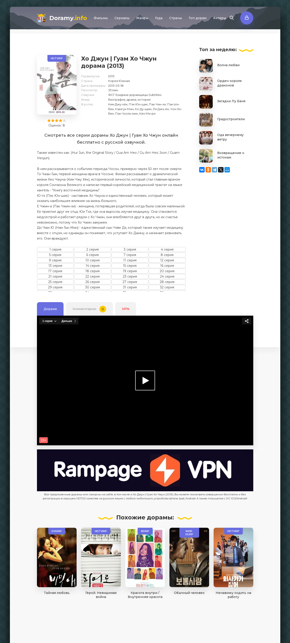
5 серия (55, 255)
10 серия (92, 260)
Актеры (219, 18)
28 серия (167, 282)
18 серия (92, 271)
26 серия (92, 282)
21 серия (55, 276)
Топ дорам (197, 18)
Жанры (142, 18)
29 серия (55, 287)
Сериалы (121, 18)
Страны (175, 18)
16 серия (167, 266)
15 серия (130, 266)
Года (158, 18)
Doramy (68, 18)
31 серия (130, 287)
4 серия (167, 249)
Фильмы (101, 18)
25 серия (55, 282)
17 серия (55, 271)
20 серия (167, 271)
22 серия (92, 276)
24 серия (167, 276)
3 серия (130, 249)
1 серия (55, 249)
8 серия (167, 255)
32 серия (167, 287)
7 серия (129, 255)
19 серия (130, 271)
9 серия (55, 260)
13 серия (55, 266)
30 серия (92, 287)
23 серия (130, 276)
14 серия (93, 266)
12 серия (167, 260)
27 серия (130, 282)
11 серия (130, 260)
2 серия (92, 249)
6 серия (92, 255)
